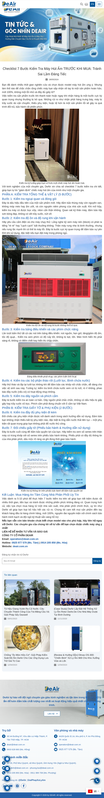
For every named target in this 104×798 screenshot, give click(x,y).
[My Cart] (86, 4)
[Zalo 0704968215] (96, 771)
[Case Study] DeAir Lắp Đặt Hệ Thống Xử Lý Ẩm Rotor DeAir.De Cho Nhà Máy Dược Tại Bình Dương (76, 612)
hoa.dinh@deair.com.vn (17, 768)
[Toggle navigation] (99, 4)
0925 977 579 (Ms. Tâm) (25, 542)
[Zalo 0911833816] (7, 778)
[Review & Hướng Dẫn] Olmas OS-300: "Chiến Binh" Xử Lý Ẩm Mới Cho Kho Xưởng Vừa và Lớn (76, 658)
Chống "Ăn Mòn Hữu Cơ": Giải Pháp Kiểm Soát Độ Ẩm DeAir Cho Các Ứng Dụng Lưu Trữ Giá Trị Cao (26, 658)
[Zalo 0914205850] (7, 768)
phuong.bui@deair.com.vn (42, 768)
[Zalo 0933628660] (96, 761)
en (92, 4)
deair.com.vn (20, 546)
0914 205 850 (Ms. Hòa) (54, 542)
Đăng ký (97, 561)
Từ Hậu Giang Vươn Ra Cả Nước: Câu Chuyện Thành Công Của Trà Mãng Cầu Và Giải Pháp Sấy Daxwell (26, 612)
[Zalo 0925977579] (7, 788)
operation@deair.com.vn (24, 539)
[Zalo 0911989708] (7, 759)
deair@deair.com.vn (16, 744)
